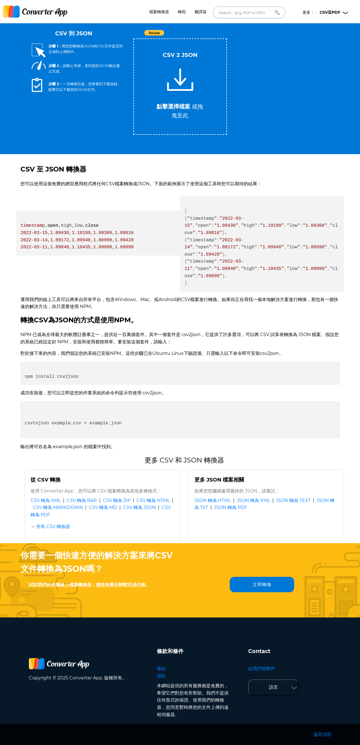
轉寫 (182, 11)
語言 (273, 687)
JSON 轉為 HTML (212, 500)
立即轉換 (262, 584)
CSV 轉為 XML (46, 500)
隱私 (161, 676)
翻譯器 (200, 11)
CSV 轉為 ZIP (117, 500)
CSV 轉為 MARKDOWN (58, 507)
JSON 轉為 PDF (230, 507)
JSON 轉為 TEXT (293, 500)
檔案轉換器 (159, 11)
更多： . (321, 12)
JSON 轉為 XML (253, 500)
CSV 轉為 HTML (153, 500)
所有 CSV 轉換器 (53, 526)
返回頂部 (322, 734)
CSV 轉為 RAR (82, 500)
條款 (161, 668)
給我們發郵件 (261, 668)
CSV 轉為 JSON (139, 507)
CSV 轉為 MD (103, 507)
